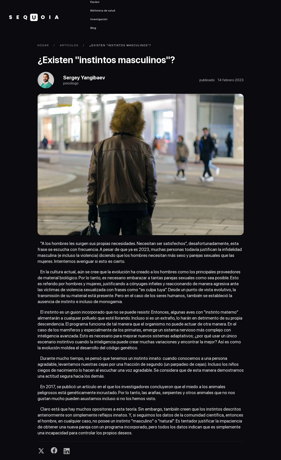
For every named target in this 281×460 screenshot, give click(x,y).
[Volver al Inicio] (34, 17)
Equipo (94, 1)
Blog (93, 28)
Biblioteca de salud (102, 10)
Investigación (98, 19)
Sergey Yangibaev (84, 78)
